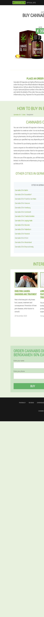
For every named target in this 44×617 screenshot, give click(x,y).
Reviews (31, 403)
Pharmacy (22, 403)
